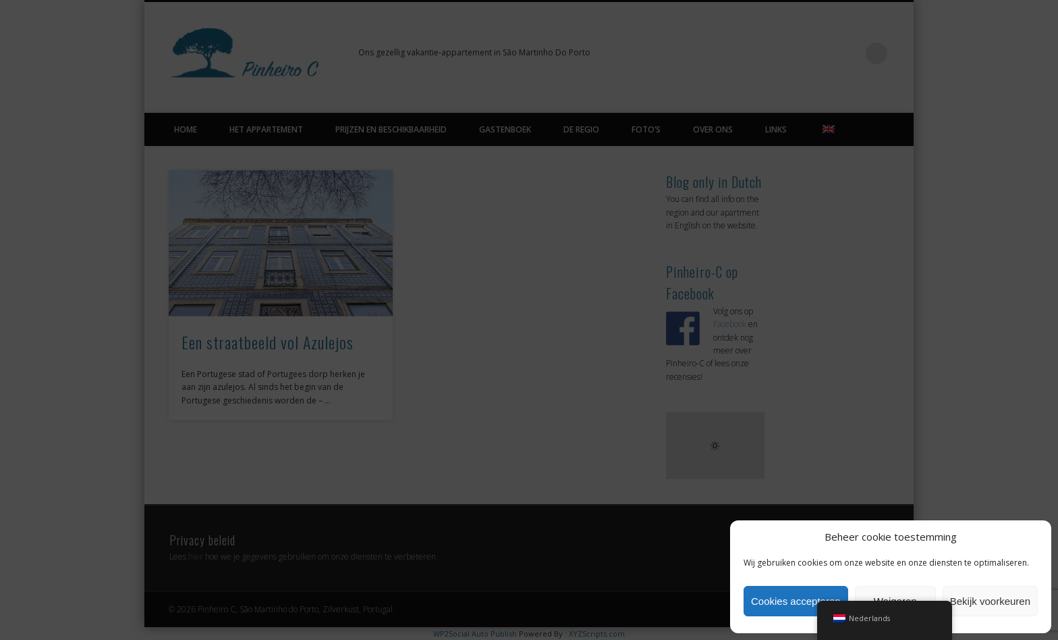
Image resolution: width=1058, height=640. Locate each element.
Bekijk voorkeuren (990, 601)
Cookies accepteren (796, 601)
